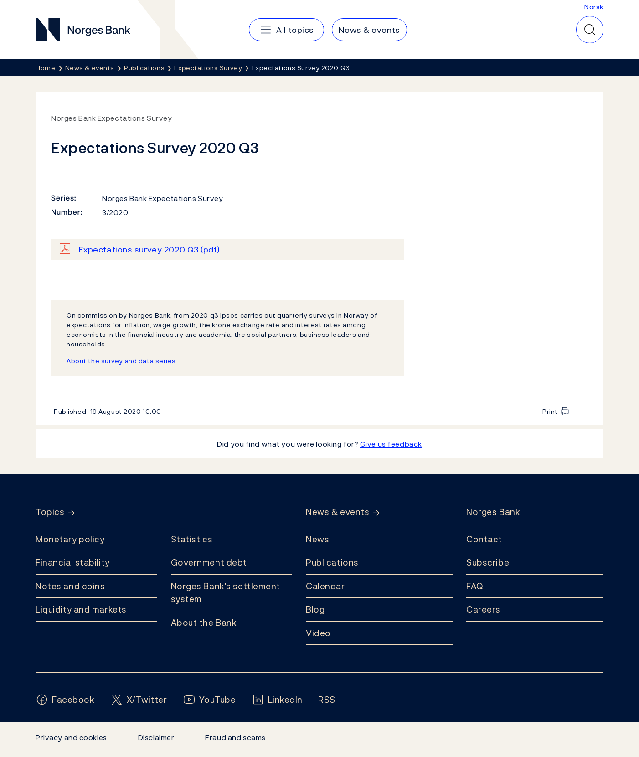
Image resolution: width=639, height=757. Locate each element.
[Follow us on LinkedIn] (277, 699)
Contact (484, 539)
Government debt (209, 562)
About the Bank (204, 622)
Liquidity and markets (81, 609)
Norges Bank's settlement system (226, 593)
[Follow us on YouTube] (209, 699)
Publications (332, 562)
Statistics (192, 539)
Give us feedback (391, 444)
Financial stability (73, 562)
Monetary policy (70, 539)
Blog (315, 609)
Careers (483, 609)
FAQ (475, 586)
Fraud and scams (235, 737)
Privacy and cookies (71, 737)
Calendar (325, 586)
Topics (50, 512)
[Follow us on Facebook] (65, 699)
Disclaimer (156, 737)
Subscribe (487, 562)
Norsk (593, 6)
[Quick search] (589, 29)
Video (318, 633)
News (317, 539)
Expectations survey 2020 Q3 (149, 249)
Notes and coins (70, 586)
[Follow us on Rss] (326, 699)
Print (550, 411)
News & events (337, 512)
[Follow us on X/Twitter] (138, 699)
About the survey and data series (121, 361)
